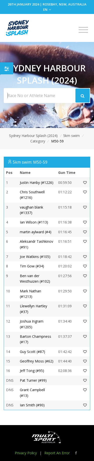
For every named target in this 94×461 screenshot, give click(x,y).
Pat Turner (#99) (33, 380)
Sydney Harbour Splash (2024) (33, 135)
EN (47, 9)
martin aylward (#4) (35, 232)
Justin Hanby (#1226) (36, 182)
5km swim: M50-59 (30, 162)
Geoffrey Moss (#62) (36, 361)
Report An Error (57, 453)
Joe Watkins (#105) (35, 256)
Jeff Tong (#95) (32, 370)
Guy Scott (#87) (32, 351)
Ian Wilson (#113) (34, 222)
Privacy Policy (26, 453)
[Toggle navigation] (83, 30)
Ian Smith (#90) (32, 405)
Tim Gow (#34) (32, 266)
